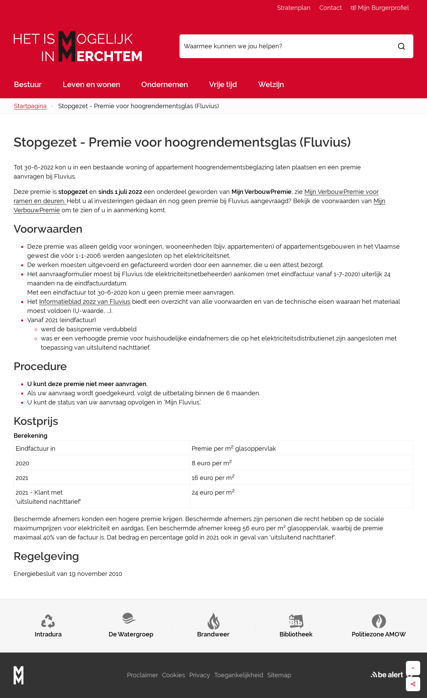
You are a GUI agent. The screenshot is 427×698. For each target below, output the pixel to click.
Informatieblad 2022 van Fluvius (84, 301)
